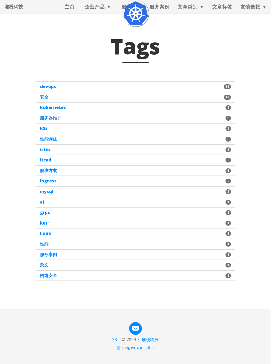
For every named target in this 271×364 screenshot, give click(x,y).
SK (114, 340)
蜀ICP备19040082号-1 (136, 348)
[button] (135, 87)
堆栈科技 (13, 12)
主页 (70, 12)
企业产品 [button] (95, 12)
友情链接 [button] (250, 12)
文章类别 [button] (188, 12)
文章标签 (222, 12)
